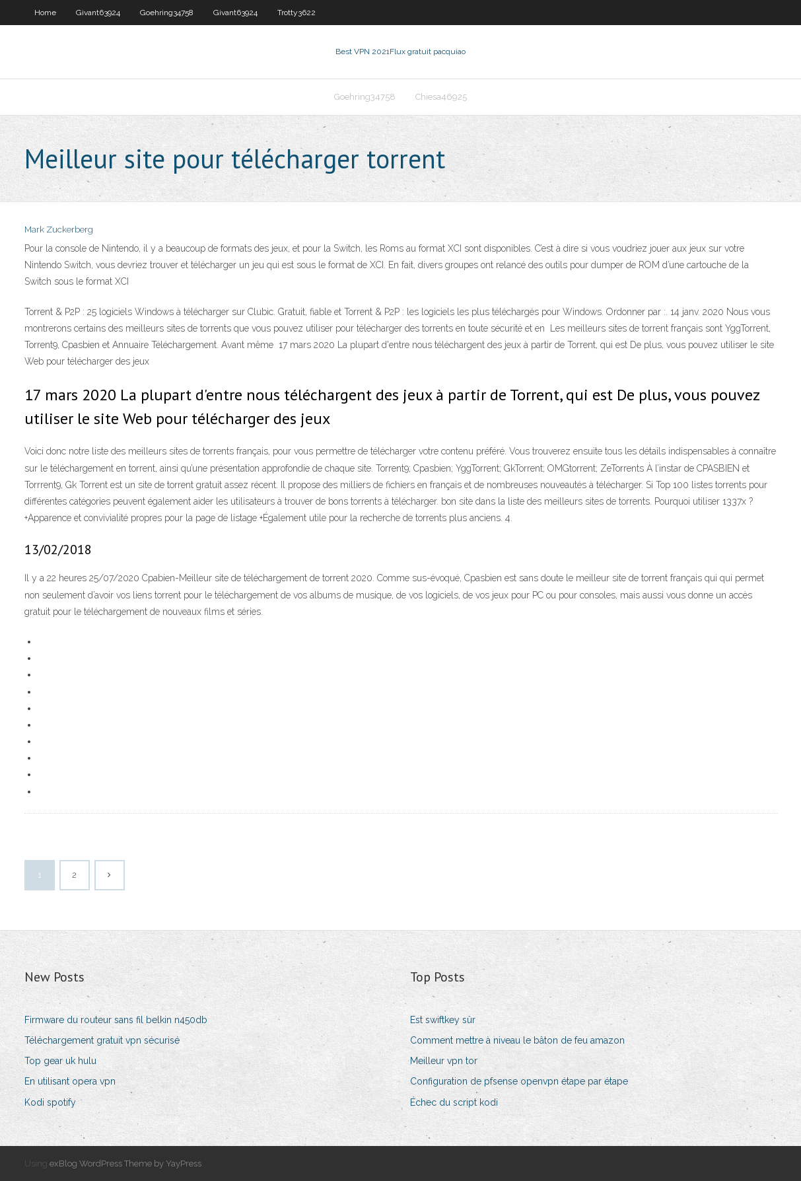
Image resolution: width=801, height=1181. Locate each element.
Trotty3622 (296, 12)
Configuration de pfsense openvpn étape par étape (519, 1081)
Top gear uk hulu (60, 1061)
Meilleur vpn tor (443, 1061)
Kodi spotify (50, 1102)
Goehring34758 (166, 12)
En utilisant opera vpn (70, 1081)
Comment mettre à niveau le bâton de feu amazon (517, 1040)
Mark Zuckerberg (58, 229)
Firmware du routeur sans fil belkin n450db (115, 1020)
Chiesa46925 (441, 97)
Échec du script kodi (454, 1102)
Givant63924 (98, 12)
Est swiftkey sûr (442, 1020)
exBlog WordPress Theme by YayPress (125, 1163)
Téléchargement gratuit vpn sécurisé (102, 1040)
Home (45, 12)
